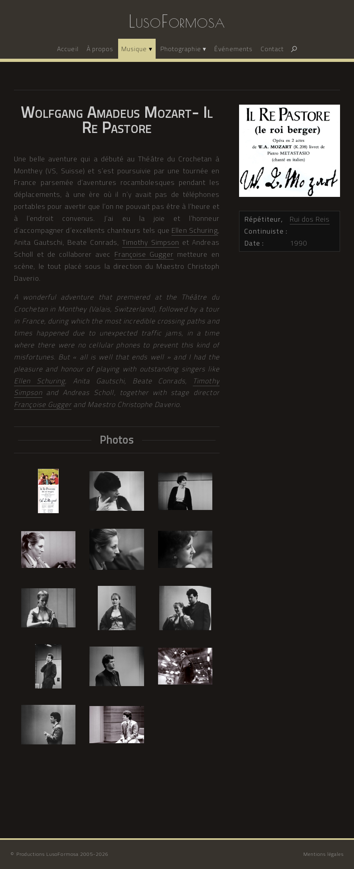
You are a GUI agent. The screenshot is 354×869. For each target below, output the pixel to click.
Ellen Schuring (195, 230)
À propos (100, 49)
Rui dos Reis (310, 219)
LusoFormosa (177, 21)
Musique (134, 49)
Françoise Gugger (144, 254)
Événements (233, 49)
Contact (272, 49)
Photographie (180, 49)
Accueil (67, 49)
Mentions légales (323, 854)
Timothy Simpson (150, 242)
